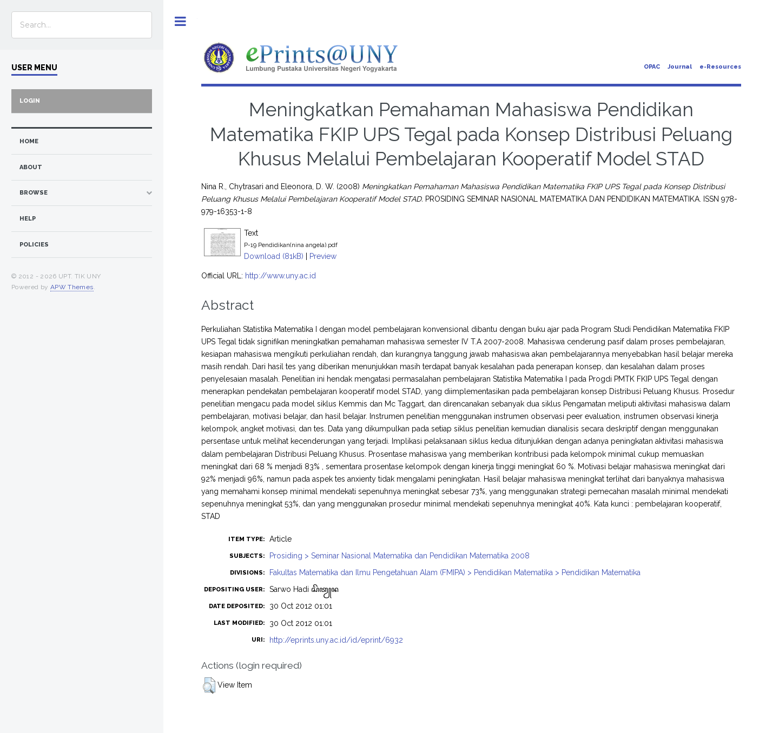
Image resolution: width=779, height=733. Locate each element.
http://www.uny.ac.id (280, 275)
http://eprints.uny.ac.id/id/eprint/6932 (336, 640)
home (28, 141)
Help (27, 218)
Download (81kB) (273, 256)
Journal (680, 66)
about (30, 167)
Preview (322, 256)
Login (29, 100)
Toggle (180, 21)
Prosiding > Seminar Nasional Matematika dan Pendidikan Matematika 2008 (399, 555)
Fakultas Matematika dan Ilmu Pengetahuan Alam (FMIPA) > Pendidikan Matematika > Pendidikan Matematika (455, 572)
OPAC (652, 66)
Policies (34, 244)
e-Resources (720, 66)
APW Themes (72, 287)
